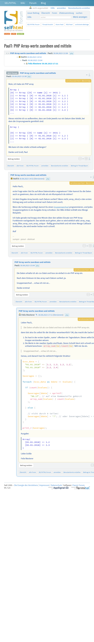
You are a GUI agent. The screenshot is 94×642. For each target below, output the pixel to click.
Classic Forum (78, 485)
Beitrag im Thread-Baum (79, 166)
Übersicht (45, 13)
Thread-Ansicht (47, 24)
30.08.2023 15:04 (27, 265)
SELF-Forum (12, 73)
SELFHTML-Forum (33, 24)
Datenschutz (56, 485)
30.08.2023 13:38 (19, 76)
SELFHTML (10, 3)
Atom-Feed (59, 24)
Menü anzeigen (80, 17)
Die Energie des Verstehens (26, 485)
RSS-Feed (69, 24)
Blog (43, 3)
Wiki (23, 3)
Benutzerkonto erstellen (59, 166)
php (29, 76)
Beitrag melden (14, 159)
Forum (32, 3)
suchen (79, 13)
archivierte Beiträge (82, 24)
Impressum (44, 485)
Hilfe (29, 17)
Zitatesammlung (66, 13)
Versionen (39, 178)
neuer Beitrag (33, 13)
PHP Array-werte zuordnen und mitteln (38, 73)
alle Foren (20, 166)
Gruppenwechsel (61, 207)
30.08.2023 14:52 (26, 178)
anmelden (44, 166)
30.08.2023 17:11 (45, 315)
